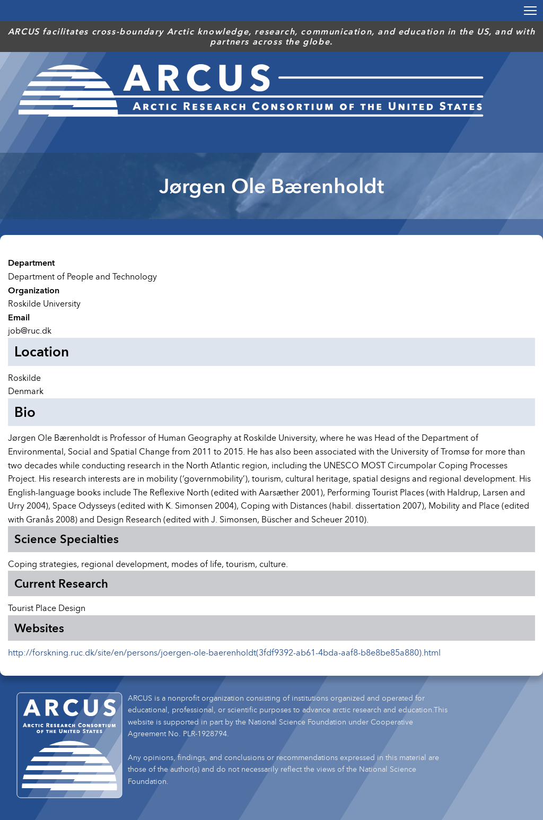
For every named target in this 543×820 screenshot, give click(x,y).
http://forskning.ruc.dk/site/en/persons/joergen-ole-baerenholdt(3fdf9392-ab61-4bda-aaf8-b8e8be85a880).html (224, 652)
